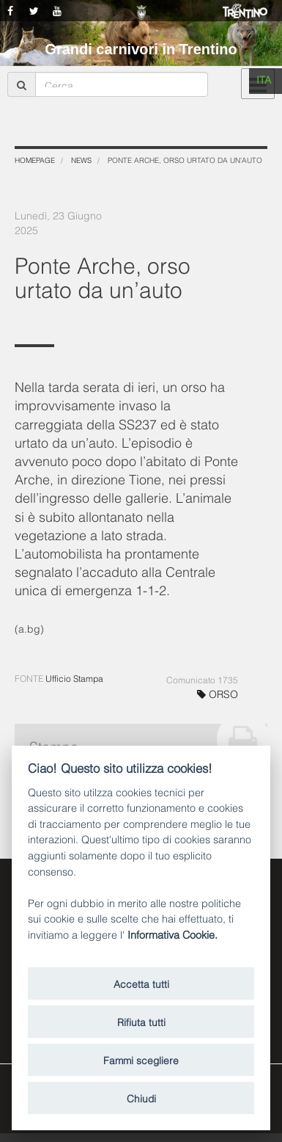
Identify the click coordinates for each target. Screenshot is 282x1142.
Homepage (35, 159)
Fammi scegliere (141, 1059)
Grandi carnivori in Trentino (141, 49)
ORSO (217, 693)
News (81, 159)
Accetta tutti (141, 983)
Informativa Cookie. (172, 933)
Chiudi (141, 1097)
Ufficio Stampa (74, 677)
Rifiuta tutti (141, 1021)
